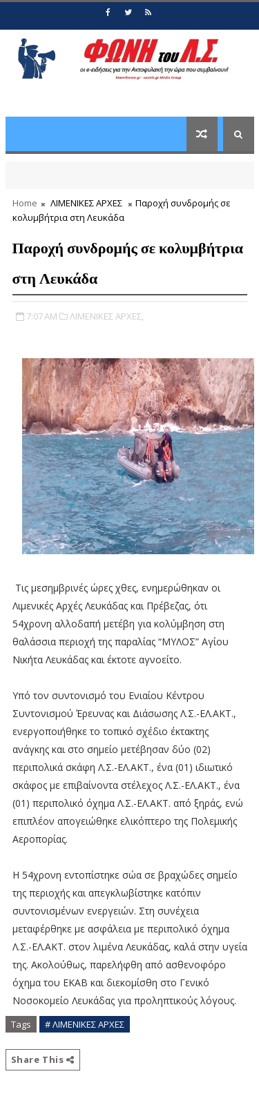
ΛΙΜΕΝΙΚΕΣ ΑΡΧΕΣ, (107, 316)
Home (24, 203)
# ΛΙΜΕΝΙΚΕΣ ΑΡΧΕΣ (84, 1024)
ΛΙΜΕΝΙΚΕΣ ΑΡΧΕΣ (86, 203)
